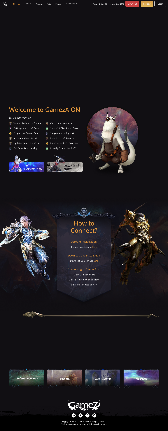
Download (132, 4)
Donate (58, 4)
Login (160, 4)
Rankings (39, 4)
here (94, 247)
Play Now (16, 4)
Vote (49, 4)
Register (146, 4)
